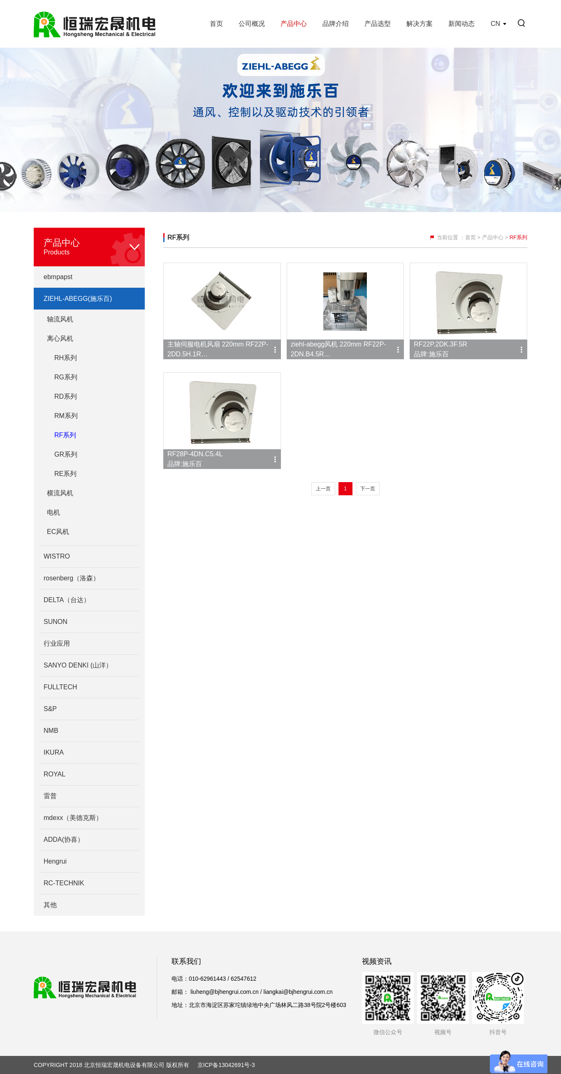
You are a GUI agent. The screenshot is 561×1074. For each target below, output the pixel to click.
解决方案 (419, 23)
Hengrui (55, 861)
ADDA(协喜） (64, 839)
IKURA (54, 752)
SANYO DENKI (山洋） (78, 665)
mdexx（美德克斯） (73, 817)
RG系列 (65, 377)
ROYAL (54, 774)
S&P (50, 708)
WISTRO (57, 556)
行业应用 (57, 643)
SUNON (55, 621)
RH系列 (65, 357)
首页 (216, 23)
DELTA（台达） (67, 599)
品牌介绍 (335, 23)
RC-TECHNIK (64, 883)
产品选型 (377, 23)
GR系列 (65, 454)
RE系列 (65, 473)
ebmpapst (58, 276)
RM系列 (66, 415)
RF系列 (65, 435)
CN (495, 23)
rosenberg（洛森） (72, 578)
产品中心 (293, 23)
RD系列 (65, 396)
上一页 (323, 489)
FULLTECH (60, 687)
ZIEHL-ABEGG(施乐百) (78, 298)
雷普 (50, 795)
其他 (50, 904)
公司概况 (252, 23)
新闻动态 (461, 23)
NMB (51, 730)
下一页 (367, 489)
